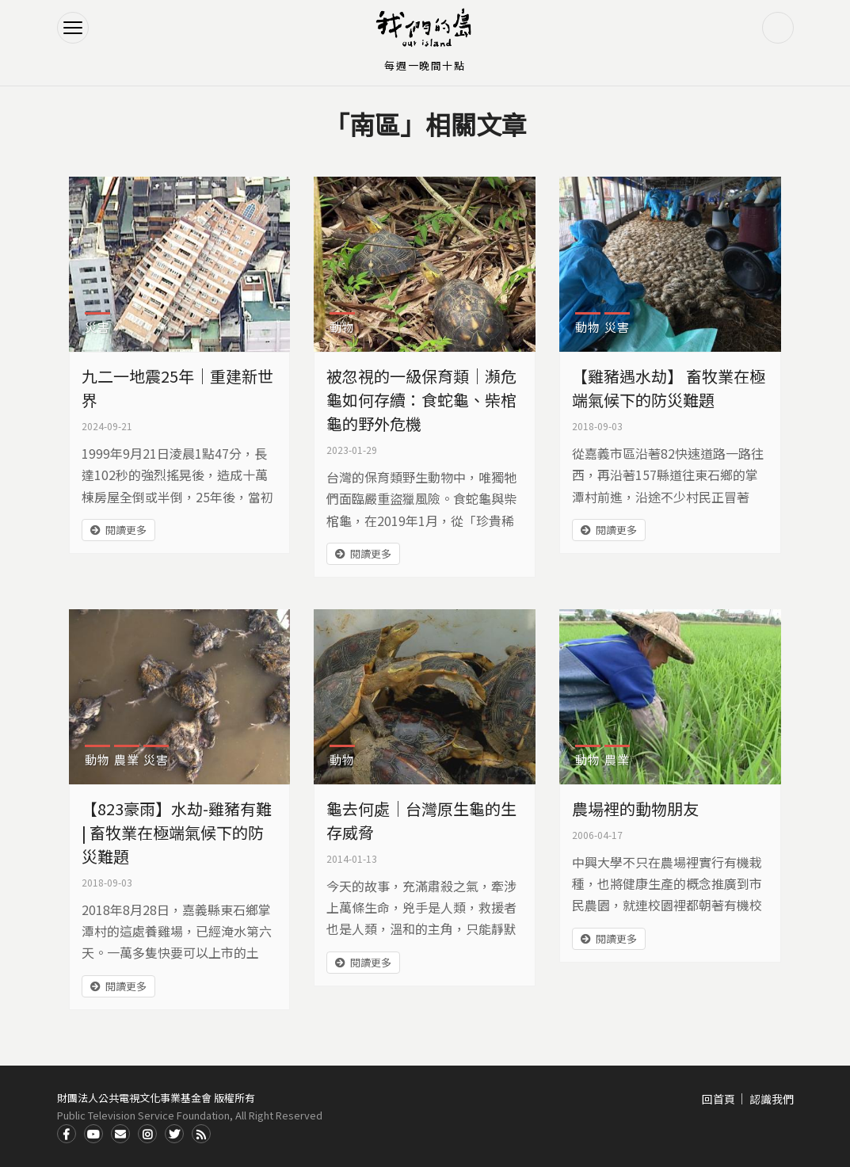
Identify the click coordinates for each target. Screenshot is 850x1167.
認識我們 (771, 1099)
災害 (97, 326)
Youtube (93, 1133)
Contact (120, 1133)
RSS (201, 1133)
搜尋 (778, 28)
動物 (342, 326)
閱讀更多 (126, 529)
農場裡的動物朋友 (635, 808)
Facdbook (66, 1133)
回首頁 (718, 1099)
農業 (126, 759)
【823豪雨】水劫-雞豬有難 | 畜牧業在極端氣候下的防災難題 (177, 832)
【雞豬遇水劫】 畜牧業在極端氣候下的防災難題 (668, 387)
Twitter (174, 1133)
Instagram (147, 1133)
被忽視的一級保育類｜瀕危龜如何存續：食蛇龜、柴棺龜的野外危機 (421, 399)
